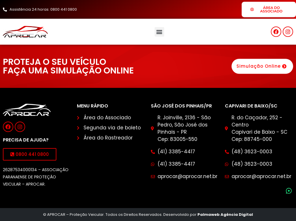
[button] (159, 32)
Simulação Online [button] (262, 67)
